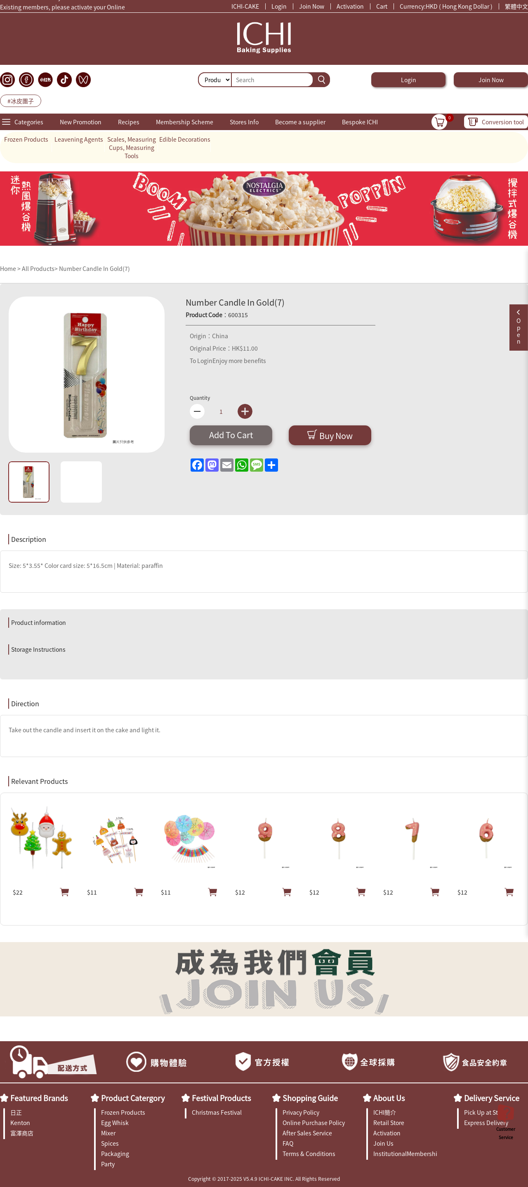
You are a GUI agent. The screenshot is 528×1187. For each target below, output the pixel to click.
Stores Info (244, 122)
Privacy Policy (301, 1112)
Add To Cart (231, 435)
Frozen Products (26, 139)
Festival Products (221, 1097)
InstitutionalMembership (405, 1153)
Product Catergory (133, 1097)
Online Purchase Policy (314, 1122)
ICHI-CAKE (245, 6)
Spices (110, 1143)
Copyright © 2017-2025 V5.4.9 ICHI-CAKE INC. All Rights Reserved (264, 1178)
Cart (381, 6)
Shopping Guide (310, 1097)
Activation (350, 6)
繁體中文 (516, 6)
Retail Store (388, 1122)
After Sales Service (307, 1133)
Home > (11, 268)
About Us (389, 1097)
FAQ (288, 1143)
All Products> (40, 268)
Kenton (20, 1122)
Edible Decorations (184, 139)
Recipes (128, 122)
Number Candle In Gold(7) (94, 268)
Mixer (108, 1133)
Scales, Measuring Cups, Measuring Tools (131, 147)
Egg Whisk (115, 1122)
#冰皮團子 (20, 101)
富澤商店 (21, 1133)
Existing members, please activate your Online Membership (62, 9)
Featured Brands (39, 1097)
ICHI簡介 (384, 1112)
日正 (16, 1112)
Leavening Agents (78, 139)
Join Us (383, 1143)
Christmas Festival (217, 1112)
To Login (201, 360)
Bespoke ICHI (360, 122)
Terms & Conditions (309, 1153)
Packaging (115, 1153)
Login (279, 6)
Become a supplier (300, 122)
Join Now (311, 6)
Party (108, 1164)
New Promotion (80, 122)
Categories (28, 122)
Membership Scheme (184, 122)
